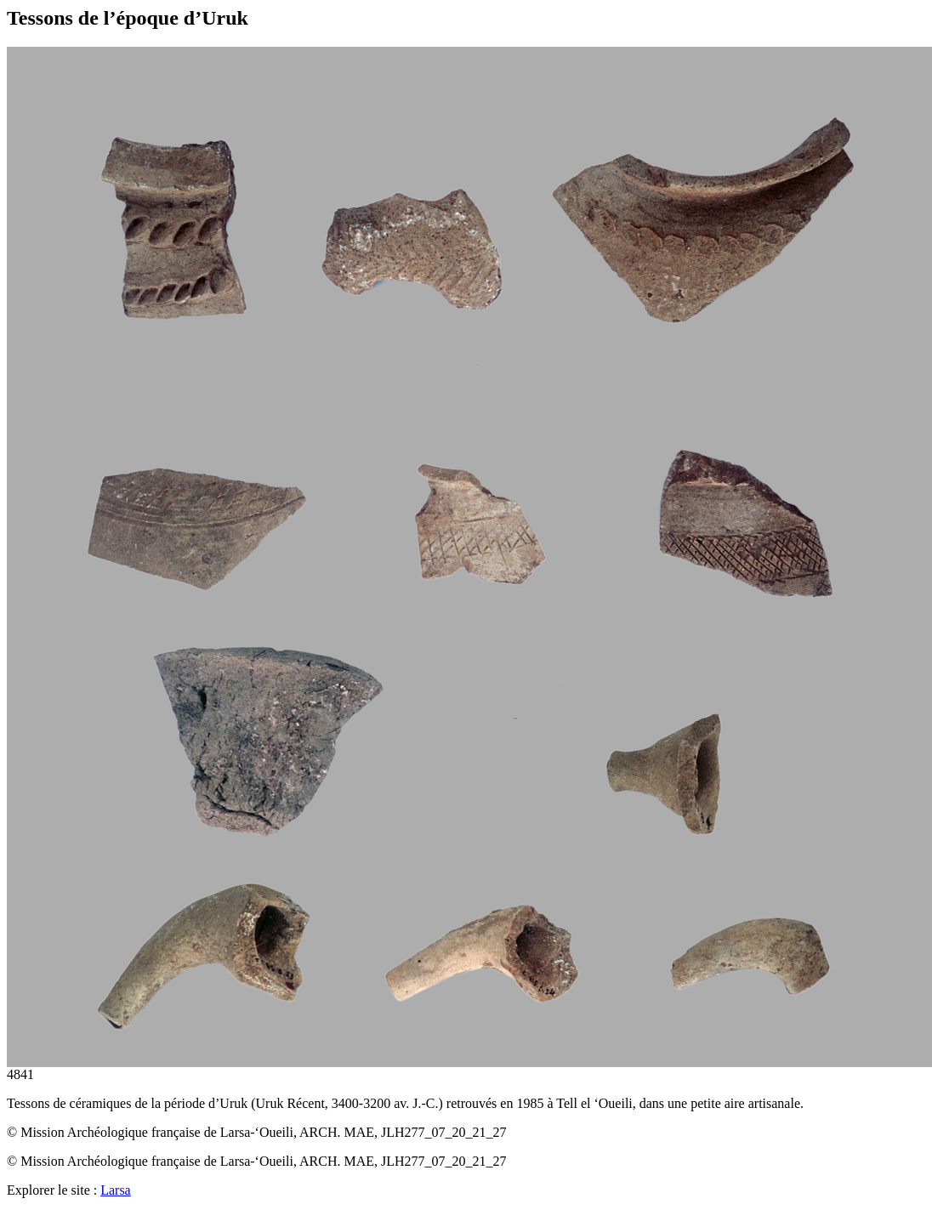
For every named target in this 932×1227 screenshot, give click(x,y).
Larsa (115, 1190)
